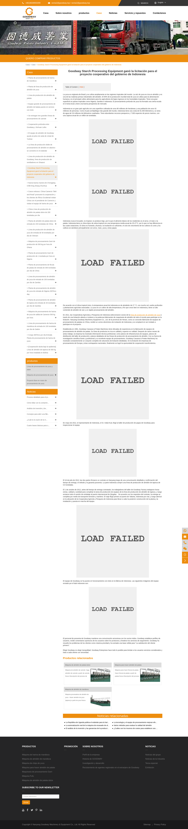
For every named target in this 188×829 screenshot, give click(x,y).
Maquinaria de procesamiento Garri (37, 772)
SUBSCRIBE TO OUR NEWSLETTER (40, 787)
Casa (45, 13)
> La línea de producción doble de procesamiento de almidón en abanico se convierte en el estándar (41, 148)
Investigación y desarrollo (93, 763)
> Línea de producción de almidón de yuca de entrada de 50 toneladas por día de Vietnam (41, 233)
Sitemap (147, 824)
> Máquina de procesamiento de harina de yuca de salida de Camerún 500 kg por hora (41, 314)
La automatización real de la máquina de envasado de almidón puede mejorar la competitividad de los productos (88, 725)
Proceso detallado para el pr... (38, 397)
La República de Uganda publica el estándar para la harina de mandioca (88, 722)
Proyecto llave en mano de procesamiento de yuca (37, 382)
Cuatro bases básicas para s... (38, 425)
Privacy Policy (160, 824)
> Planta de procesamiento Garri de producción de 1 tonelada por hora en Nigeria (41, 256)
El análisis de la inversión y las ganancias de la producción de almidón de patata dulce (88, 728)
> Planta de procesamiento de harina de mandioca (40, 79)
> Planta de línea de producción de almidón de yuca (40, 88)
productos (84, 13)
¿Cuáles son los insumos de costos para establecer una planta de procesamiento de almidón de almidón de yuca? (136, 728)
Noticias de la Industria (155, 759)
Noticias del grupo (153, 755)
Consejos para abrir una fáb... (38, 414)
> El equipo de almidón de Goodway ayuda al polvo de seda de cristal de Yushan (40, 136)
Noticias (113, 13)
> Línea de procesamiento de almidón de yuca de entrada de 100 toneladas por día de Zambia (41, 279)
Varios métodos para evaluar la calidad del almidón (133, 725)
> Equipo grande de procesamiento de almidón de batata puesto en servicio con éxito (41, 107)
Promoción (71, 746)
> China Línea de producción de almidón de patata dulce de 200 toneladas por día (39, 212)
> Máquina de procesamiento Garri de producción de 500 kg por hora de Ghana (41, 244)
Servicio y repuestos (135, 13)
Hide (81, 87)
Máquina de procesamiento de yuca (42, 375)
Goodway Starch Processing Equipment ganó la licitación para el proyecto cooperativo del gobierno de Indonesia (79, 65)
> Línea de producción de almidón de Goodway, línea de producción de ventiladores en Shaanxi (41, 159)
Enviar (26, 802)
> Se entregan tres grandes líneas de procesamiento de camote (41, 117)
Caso (99, 13)
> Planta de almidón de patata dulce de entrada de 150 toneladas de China (41, 222)
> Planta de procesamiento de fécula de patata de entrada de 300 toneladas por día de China (41, 268)
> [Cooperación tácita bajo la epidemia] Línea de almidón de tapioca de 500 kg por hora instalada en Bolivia (41, 350)
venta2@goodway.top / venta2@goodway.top (69, 3)
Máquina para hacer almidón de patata (128, 665)
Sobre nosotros (64, 13)
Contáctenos (159, 13)
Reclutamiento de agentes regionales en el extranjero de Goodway (110, 768)
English (160, 2)
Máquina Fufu (28, 776)
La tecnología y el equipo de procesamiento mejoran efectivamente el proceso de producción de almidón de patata (136, 722)
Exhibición (149, 768)
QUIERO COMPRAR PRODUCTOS (43, 58)
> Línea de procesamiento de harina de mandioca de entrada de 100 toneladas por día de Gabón (41, 326)
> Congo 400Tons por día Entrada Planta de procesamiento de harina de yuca (41, 338)
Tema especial (151, 763)
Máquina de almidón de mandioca (76, 689)
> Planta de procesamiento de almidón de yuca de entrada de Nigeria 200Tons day (41, 291)
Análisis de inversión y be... (37, 408)
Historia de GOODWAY (92, 759)
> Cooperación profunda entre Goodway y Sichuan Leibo (38, 125)
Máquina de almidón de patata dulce (77, 665)
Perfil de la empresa (91, 755)
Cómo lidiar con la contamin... (38, 403)
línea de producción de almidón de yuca (145, 315)
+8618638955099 (31, 3)
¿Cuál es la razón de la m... (37, 420)
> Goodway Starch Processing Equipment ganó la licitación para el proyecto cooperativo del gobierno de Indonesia (40, 172)
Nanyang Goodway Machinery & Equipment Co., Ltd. (55, 824)
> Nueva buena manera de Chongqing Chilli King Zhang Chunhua (41, 184)
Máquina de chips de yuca (33, 763)
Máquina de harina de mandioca (36, 755)
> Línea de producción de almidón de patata (41, 96)
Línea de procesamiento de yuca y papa (40, 367)
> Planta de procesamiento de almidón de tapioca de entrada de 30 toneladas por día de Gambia (41, 303)
